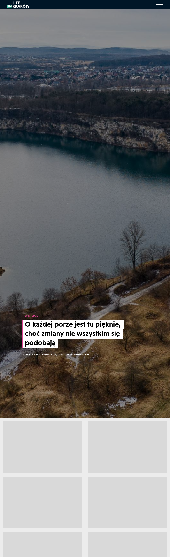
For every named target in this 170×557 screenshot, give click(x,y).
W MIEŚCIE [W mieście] (31, 315)
